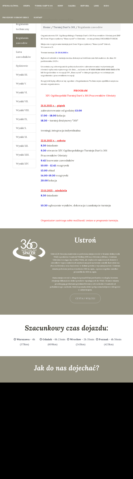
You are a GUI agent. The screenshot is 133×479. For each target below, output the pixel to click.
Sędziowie (22, 65)
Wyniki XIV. (22, 163)
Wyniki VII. (22, 101)
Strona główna (10, 6)
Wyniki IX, (22, 119)
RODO (106, 6)
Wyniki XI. (22, 136)
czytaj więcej (85, 298)
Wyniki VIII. (22, 110)
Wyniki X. (21, 128)
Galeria (71, 6)
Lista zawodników (23, 54)
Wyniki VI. (22, 92)
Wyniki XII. (22, 145)
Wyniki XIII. (22, 154)
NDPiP (60, 6)
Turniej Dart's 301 (44, 6)
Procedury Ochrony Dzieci (16, 17)
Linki (96, 6)
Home (46, 27)
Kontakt (38, 17)
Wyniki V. (21, 83)
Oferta (26, 6)
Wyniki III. (22, 74)
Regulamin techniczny (22, 26)
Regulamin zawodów (22, 40)
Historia (84, 6)
